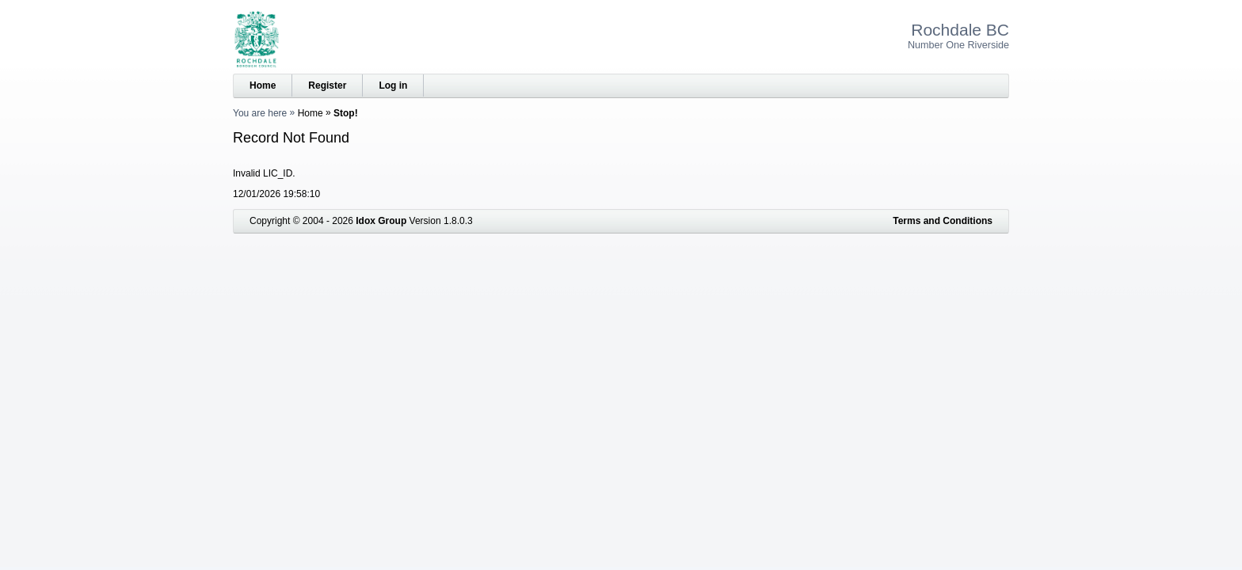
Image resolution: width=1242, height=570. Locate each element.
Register (327, 85)
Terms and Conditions (942, 220)
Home (263, 85)
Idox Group (381, 220)
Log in (393, 85)
